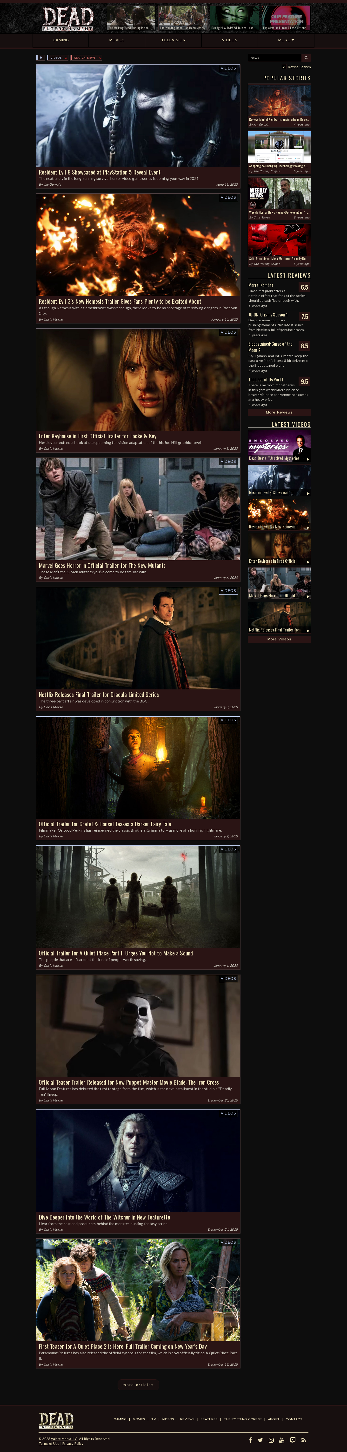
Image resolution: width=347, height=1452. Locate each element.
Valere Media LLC (64, 1439)
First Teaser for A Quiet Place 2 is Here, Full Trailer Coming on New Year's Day (123, 1346)
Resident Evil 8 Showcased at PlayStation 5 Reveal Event (99, 172)
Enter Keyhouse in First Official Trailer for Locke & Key (97, 435)
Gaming (120, 1419)
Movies (139, 1419)
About (274, 1419)
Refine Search (299, 66)
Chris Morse (53, 319)
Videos (56, 58)
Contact (294, 1419)
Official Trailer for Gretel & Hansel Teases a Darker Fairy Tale (105, 823)
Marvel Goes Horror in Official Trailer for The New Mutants (102, 565)
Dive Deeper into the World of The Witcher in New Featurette (104, 1217)
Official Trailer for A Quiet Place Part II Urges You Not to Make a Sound (116, 952)
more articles (138, 1385)
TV (153, 1419)
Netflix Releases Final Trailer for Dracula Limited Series (99, 694)
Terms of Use (49, 1443)
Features (209, 1419)
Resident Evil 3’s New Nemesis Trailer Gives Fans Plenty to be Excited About (120, 301)
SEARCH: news (84, 58)
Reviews (187, 1419)
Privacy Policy (72, 1443)
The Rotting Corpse (267, 171)
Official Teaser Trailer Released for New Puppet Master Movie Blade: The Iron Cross (129, 1082)
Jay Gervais (52, 184)
